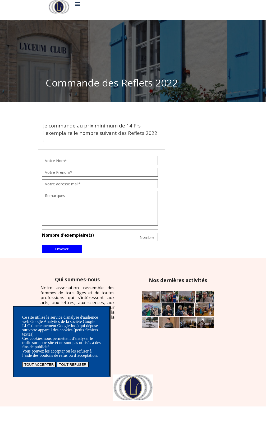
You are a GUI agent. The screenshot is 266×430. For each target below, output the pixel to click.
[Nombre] (147, 237)
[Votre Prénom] (100, 172)
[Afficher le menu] (77, 4)
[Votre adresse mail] (100, 183)
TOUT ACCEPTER (39, 365)
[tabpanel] (132, 82)
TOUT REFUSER (72, 365)
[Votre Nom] (100, 160)
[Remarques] (100, 208)
